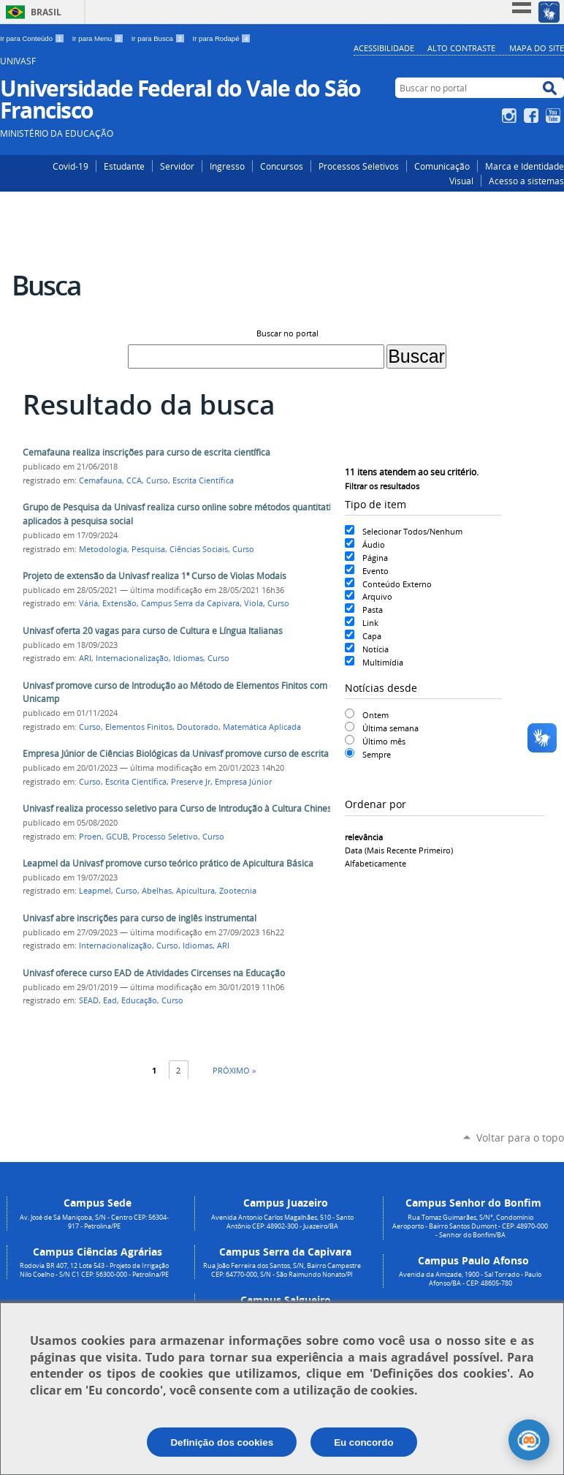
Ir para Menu (99, 38)
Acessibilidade (384, 47)
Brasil (46, 12)
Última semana (390, 728)
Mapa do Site (536, 47)
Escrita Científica (203, 480)
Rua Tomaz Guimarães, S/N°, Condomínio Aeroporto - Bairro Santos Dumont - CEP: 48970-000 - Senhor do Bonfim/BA (470, 1226)
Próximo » (234, 1070)
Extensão (119, 603)
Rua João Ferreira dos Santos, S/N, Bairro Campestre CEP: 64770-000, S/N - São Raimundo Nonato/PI (282, 1270)
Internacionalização (132, 658)
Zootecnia (237, 891)
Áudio (373, 544)
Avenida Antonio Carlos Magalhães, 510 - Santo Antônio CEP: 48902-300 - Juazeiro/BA (282, 1222)
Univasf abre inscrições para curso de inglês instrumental (139, 918)
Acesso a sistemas (526, 180)
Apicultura (195, 891)
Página (375, 557)
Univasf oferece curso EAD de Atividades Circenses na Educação (154, 973)
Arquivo (377, 596)
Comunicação (442, 166)
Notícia (375, 649)
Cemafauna (100, 480)
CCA (134, 480)
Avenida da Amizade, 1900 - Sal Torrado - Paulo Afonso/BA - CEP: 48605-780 (470, 1279)
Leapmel (95, 891)
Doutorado (197, 727)
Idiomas (188, 658)
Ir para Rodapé (222, 38)
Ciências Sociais (198, 549)
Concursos (281, 166)
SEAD (89, 1000)
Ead (110, 1000)
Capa (371, 635)
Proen (90, 836)
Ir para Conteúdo (33, 38)
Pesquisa (148, 549)
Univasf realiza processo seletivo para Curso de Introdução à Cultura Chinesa (180, 808)
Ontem (375, 714)
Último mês (383, 741)
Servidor (177, 166)
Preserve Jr (190, 782)
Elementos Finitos (138, 727)
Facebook (533, 115)
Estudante (124, 166)
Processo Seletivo (165, 836)
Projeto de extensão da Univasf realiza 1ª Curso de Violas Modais (154, 576)
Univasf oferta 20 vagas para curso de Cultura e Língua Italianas (153, 631)
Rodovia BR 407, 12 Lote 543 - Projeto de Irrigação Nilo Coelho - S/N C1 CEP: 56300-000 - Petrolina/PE (94, 1270)
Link (370, 622)
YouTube (555, 115)
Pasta (372, 609)
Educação (139, 1000)
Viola (253, 603)
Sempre (376, 754)
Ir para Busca (159, 38)
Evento (375, 570)
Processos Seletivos (359, 166)
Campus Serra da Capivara (190, 603)
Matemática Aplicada (262, 727)
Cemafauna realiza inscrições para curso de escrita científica (146, 452)
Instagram (511, 115)
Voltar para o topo (520, 1137)
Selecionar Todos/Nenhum (412, 531)
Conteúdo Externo (397, 583)
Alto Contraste (461, 47)
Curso (157, 480)
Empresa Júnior (243, 782)
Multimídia (382, 662)
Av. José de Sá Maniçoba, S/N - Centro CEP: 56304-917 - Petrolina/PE (94, 1222)
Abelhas (157, 891)
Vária (88, 603)
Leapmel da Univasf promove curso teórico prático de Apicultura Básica (168, 863)
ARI (85, 658)
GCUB (117, 836)
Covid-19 (70, 166)
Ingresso (227, 166)
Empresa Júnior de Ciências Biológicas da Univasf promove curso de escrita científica (195, 753)
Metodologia (103, 549)
